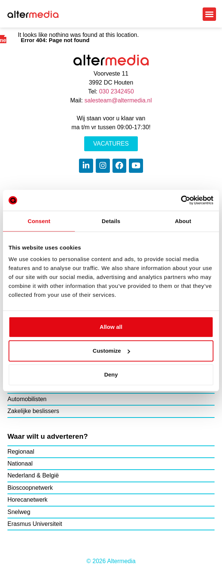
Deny (111, 374)
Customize (111, 350)
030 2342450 (116, 91)
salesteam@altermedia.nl (118, 100)
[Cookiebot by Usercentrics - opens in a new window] (180, 200)
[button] (209, 14)
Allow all (111, 327)
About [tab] (183, 221)
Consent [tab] (39, 221)
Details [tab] (111, 221)
